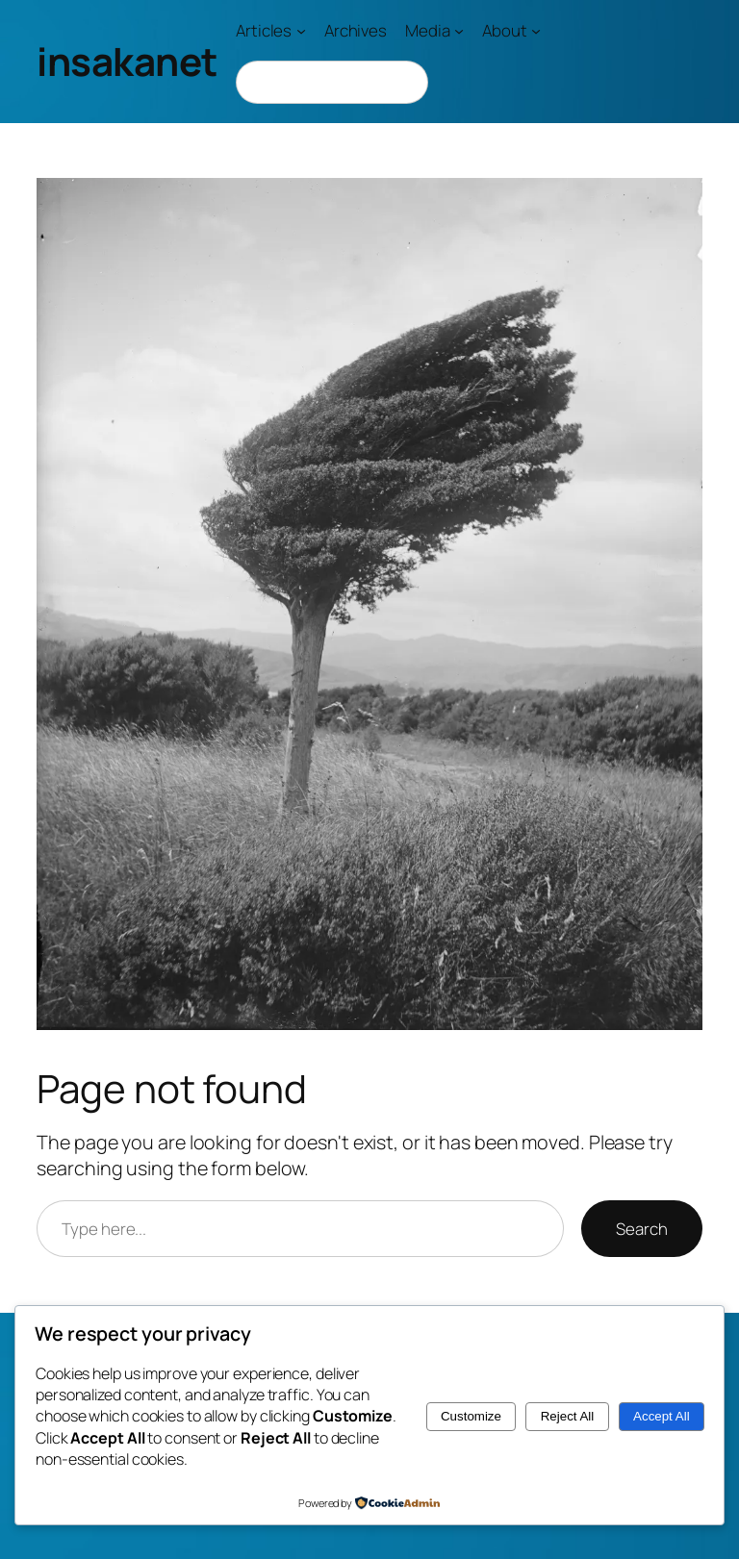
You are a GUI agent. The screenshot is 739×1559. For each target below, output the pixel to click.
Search (641, 1229)
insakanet (127, 61)
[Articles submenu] (301, 31)
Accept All (661, 1416)
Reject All (568, 1416)
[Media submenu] (459, 31)
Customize (471, 1416)
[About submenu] (536, 31)
